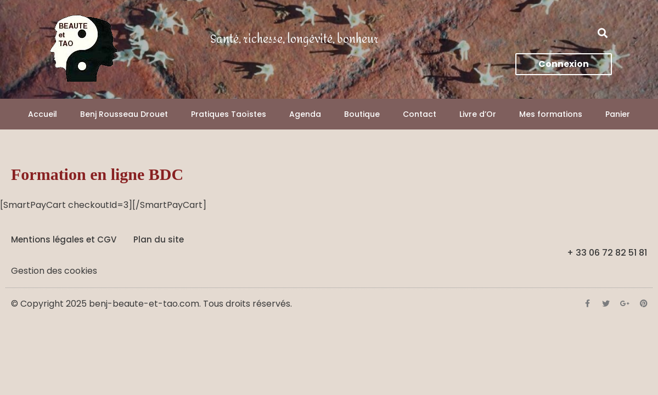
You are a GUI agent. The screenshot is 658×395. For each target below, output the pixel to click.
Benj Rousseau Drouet (124, 114)
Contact (419, 114)
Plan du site (158, 239)
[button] (603, 33)
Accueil (42, 114)
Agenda (305, 114)
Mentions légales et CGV (63, 239)
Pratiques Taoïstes (228, 114)
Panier (617, 114)
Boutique (362, 114)
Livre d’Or (477, 114)
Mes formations (550, 114)
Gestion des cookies (54, 270)
